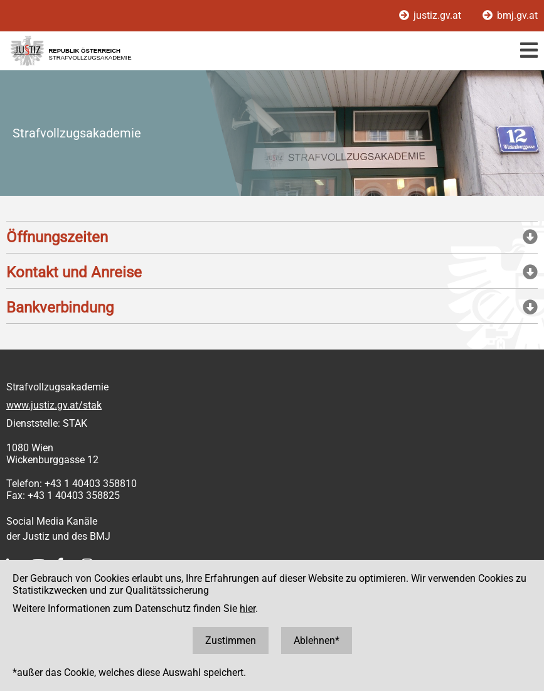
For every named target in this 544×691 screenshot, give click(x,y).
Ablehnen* (316, 640)
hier (247, 608)
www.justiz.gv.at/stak (54, 405)
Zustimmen (230, 640)
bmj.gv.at (510, 15)
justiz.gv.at (431, 15)
